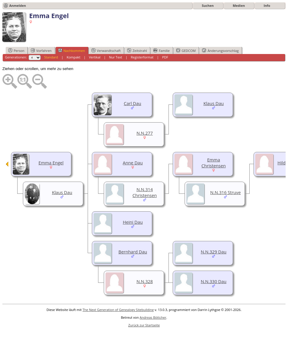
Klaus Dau (213, 103)
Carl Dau (132, 103)
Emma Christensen (214, 163)
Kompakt (73, 57)
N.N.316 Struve (225, 192)
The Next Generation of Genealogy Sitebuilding (118, 309)
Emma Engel (51, 163)
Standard (51, 57)
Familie (161, 50)
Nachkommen (71, 50)
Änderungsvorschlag (220, 50)
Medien (239, 5)
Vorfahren (41, 50)
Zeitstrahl (137, 50)
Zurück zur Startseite (144, 325)
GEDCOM (186, 50)
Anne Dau (133, 163)
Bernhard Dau (132, 252)
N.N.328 (144, 281)
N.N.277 (144, 133)
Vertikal (94, 57)
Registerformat (142, 57)
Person (16, 50)
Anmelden (17, 5)
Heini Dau (133, 222)
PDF (165, 57)
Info (267, 5)
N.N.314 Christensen (145, 192)
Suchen (208, 5)
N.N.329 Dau (213, 252)
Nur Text (115, 57)
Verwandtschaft (106, 50)
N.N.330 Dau (213, 281)
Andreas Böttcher (153, 317)
